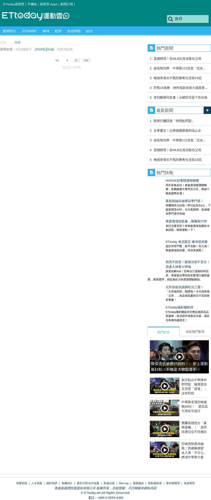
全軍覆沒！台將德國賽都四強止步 (177, 130)
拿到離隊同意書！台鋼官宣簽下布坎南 (180, 97)
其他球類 (74, 31)
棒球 (46, 31)
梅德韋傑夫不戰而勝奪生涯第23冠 (178, 78)
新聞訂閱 (66, 4)
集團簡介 (67, 457)
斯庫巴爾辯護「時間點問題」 (174, 121)
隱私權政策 (155, 457)
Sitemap (124, 457)
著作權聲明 (173, 457)
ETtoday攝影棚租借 (161, 286)
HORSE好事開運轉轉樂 (164, 180)
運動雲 (39, 16)
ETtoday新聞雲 (13, 4)
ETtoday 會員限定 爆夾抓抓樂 (169, 229)
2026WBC (29, 31)
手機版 (32, 4)
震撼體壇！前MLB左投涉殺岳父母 (177, 58)
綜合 (89, 31)
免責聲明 (189, 457)
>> (86, 60)
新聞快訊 (9, 31)
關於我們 (51, 457)
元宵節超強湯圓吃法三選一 (167, 270)
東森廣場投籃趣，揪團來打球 (168, 213)
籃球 (58, 31)
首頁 (3, 42)
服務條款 (138, 457)
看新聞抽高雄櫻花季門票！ (167, 197)
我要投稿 (21, 457)
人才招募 (36, 457)
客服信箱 (109, 457)
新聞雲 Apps (48, 4)
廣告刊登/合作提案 (88, 457)
